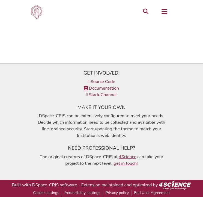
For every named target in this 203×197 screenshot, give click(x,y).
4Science (127, 157)
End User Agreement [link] (152, 192)
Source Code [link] (101, 82)
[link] (175, 185)
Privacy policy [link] (117, 192)
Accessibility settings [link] (82, 192)
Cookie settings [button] (46, 192)
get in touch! (126, 163)
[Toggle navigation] (164, 12)
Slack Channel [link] (101, 95)
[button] (36, 12)
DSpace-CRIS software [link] (54, 185)
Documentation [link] (101, 88)
